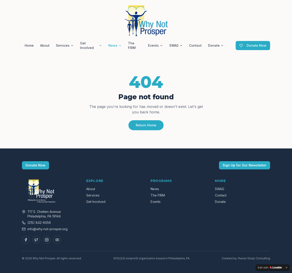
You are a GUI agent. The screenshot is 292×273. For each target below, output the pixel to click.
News (115, 45)
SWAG (176, 45)
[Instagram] (47, 240)
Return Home (146, 125)
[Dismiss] (286, 267)
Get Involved (91, 45)
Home (29, 45)
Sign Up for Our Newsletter (244, 165)
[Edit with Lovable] (270, 267)
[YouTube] (57, 240)
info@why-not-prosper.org (47, 229)
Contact (195, 45)
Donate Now (252, 45)
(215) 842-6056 (39, 223)
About (45, 45)
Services (65, 45)
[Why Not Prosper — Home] (146, 20)
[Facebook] (26, 240)
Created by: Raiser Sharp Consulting (246, 258)
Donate (216, 45)
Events (155, 45)
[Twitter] (36, 240)
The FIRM (132, 45)
